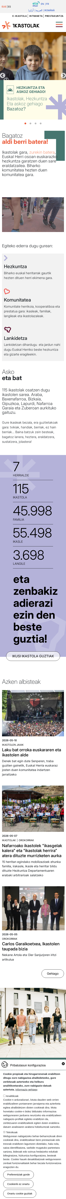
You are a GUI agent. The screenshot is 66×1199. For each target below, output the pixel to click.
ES (9, 6)
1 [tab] (25, 123)
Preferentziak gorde (18, 1174)
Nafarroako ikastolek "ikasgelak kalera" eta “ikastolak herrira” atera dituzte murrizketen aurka (32, 850)
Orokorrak (26, 840)
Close (63, 1064)
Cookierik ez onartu (18, 1184)
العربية (39, 10)
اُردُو (31, 10)
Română (50, 10)
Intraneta (36, 16)
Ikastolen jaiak (13, 744)
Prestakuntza (54, 16)
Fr (47, 4)
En (42, 4)
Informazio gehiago (26, 1089)
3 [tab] (35, 123)
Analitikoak (12, 1096)
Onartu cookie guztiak (19, 1193)
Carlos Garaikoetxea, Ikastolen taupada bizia (31, 946)
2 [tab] (30, 123)
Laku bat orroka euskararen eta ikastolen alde (31, 752)
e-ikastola (19, 16)
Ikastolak (9, 840)
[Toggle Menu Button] (59, 22)
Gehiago (53, 973)
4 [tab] (40, 123)
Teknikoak (12, 1132)
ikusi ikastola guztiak (33, 656)
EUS (4, 6)
